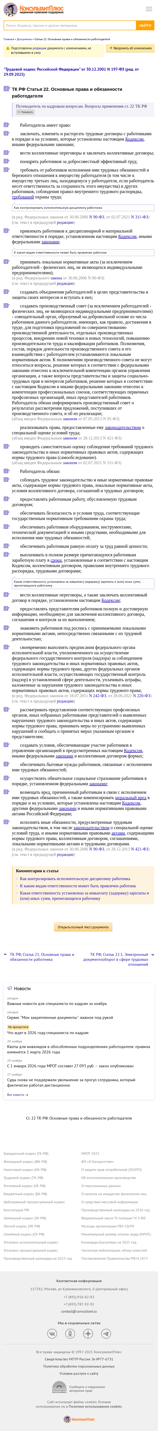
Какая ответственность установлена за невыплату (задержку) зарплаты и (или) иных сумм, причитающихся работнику (77, 583)
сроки (56, 560)
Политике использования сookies (95, 1406)
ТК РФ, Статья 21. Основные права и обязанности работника (42, 957)
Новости (22, 988)
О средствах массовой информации (109, 1202)
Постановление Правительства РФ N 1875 (114, 1258)
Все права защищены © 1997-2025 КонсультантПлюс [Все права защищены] (79, 1352)
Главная (9, 39)
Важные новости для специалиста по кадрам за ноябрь (57, 1003)
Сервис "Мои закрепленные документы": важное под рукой (60, 1017)
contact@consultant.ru (79, 1311)
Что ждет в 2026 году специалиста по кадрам (48, 1032)
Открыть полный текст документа (83, 927)
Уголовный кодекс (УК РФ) (24, 1185)
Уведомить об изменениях (132, 48)
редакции (65, 222)
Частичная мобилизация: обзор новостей (114, 1250)
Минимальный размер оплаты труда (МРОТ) (116, 1234)
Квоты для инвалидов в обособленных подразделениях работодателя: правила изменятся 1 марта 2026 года (78, 1049)
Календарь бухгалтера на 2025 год (108, 1242)
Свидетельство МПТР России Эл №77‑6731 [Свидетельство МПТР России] (79, 1359)
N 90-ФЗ (96, 217)
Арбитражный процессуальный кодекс (34, 1202)
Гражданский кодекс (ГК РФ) (26, 1153)
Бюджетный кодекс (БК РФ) (25, 1194)
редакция (39, 48)
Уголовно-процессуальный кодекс (31, 1250)
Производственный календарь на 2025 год (38, 1258)
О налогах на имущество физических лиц (114, 1194)
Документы (24, 39)
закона (56, 278)
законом (70, 418)
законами (50, 241)
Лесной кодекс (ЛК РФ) (22, 1226)
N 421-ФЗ (139, 849)
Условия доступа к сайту (79, 1373)
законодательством (123, 427)
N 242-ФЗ (97, 695)
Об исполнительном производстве (108, 1177)
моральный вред (130, 797)
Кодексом (134, 139)
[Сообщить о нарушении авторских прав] (79, 1387)
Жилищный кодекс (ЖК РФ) (25, 1161)
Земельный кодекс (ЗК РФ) (25, 1218)
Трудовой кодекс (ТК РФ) (23, 1177)
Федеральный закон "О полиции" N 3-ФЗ (113, 1218)
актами (118, 833)
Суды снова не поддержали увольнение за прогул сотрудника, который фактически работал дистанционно (71, 1082)
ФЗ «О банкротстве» (97, 1161)
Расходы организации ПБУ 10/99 (107, 1226)
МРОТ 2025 (90, 1153)
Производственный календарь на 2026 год (115, 1210)
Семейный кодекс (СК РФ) (24, 1234)
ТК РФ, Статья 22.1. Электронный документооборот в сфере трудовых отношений (115, 959)
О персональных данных (101, 1185)
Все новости (15, 1095)
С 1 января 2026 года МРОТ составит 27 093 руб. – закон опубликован (70, 1065)
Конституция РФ (16, 1210)
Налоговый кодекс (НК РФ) (25, 1169)
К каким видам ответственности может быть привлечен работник (60, 252)
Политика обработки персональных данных (79, 1366)
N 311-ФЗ (139, 217)
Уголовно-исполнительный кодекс (31, 1242)
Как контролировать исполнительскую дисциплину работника (58, 208)
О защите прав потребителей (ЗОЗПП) (111, 1169)
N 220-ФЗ (141, 695)
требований (23, 196)
